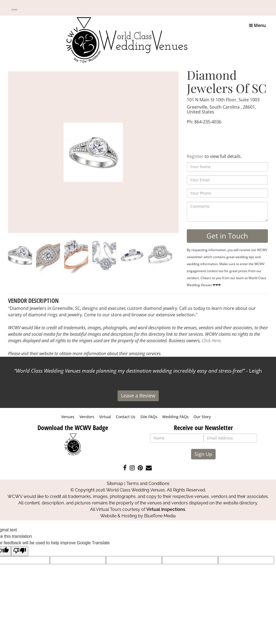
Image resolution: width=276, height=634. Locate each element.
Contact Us (125, 416)
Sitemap (115, 483)
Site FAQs (148, 416)
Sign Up (203, 454)
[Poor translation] (19, 551)
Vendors (87, 416)
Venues (67, 416)
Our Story (202, 416)
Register (195, 156)
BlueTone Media (160, 515)
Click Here (211, 341)
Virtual (105, 416)
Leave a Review (138, 395)
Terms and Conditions (148, 483)
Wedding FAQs (175, 416)
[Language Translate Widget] (14, 9)
